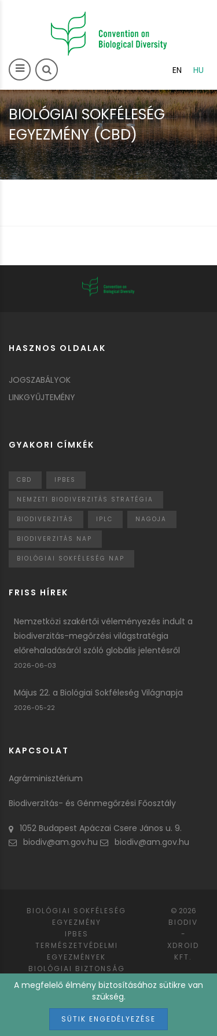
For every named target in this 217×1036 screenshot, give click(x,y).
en (177, 70)
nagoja (151, 519)
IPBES (65, 479)
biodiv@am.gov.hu (53, 842)
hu (198, 70)
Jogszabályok (40, 380)
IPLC (104, 519)
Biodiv (183, 922)
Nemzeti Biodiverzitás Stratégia (85, 499)
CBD (24, 479)
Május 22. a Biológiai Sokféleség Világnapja (98, 692)
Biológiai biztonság (76, 968)
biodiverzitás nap (54, 539)
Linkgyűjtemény (42, 397)
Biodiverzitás (45, 519)
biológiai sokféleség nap (70, 558)
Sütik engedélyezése (108, 1019)
